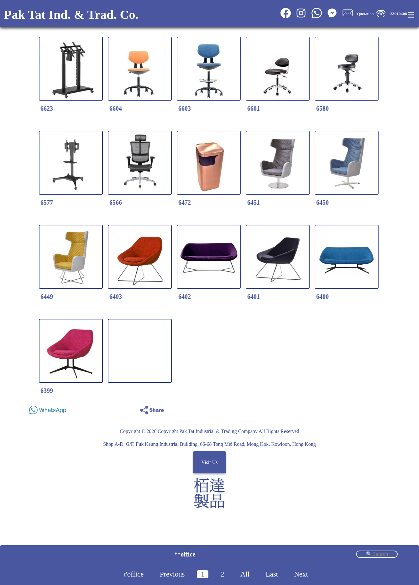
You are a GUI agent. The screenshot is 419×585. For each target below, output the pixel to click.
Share (390, 408)
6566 (115, 202)
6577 (46, 202)
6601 (253, 108)
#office (133, 574)
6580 (322, 108)
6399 (46, 390)
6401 (253, 296)
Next (301, 574)
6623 (46, 108)
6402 (184, 296)
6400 (322, 296)
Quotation (365, 13)
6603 (184, 108)
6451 (253, 202)
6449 (46, 296)
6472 (184, 202)
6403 (115, 296)
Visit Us (210, 462)
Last (272, 574)
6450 (322, 202)
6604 (115, 108)
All (244, 574)
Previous (172, 574)
